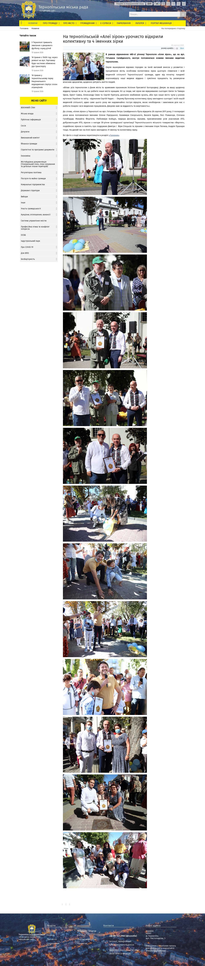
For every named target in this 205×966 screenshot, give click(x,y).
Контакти (82, 943)
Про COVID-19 (27, 247)
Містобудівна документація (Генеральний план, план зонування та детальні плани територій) (38, 164)
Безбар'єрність (28, 259)
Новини (35, 28)
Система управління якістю (34, 221)
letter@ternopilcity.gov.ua (121, 944)
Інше (23, 202)
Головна (24, 28)
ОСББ (23, 235)
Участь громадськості (31, 208)
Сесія (23, 126)
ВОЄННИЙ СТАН (28, 107)
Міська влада (27, 113)
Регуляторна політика (31, 172)
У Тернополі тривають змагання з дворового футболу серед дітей (42, 45)
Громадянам (53, 943)
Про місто (52, 939)
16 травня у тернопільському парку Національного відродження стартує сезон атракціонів (44, 81)
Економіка (25, 156)
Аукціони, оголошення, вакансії (35, 214)
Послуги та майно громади (33, 178)
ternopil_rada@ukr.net (120, 941)
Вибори (24, 196)
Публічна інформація (31, 119)
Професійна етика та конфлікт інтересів (35, 228)
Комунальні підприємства (33, 184)
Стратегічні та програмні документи (37, 149)
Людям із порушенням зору (130, 4)
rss (163, 4)
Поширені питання (86, 931)
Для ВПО (25, 253)
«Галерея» (114, 135)
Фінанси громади (29, 144)
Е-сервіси (51, 947)
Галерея (81, 935)
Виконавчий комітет (30, 138)
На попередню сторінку (173, 28)
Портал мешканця (86, 939)
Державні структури (30, 190)
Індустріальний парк (30, 241)
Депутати (25, 132)
